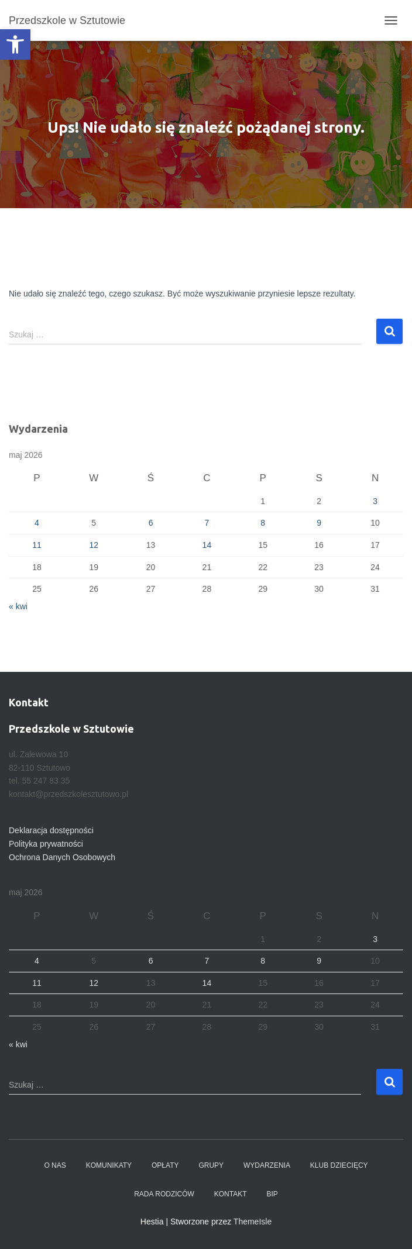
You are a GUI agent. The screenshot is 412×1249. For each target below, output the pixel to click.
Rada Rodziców (164, 1194)
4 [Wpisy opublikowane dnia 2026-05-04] (37, 522)
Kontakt (230, 1194)
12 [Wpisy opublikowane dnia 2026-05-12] (93, 545)
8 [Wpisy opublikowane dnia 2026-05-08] (262, 522)
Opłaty (165, 1165)
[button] (15, 44)
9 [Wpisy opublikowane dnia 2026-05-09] (319, 522)
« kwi (18, 606)
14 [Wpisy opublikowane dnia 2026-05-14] (207, 545)
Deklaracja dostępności (51, 830)
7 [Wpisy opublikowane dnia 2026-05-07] (207, 522)
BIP (271, 1194)
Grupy (211, 1165)
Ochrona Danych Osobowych (62, 857)
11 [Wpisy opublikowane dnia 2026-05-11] (37, 545)
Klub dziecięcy (339, 1165)
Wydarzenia (266, 1165)
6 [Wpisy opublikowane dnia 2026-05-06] (151, 522)
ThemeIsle (253, 1221)
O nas (55, 1165)
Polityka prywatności (46, 843)
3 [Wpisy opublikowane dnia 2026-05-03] (375, 501)
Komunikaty (109, 1165)
